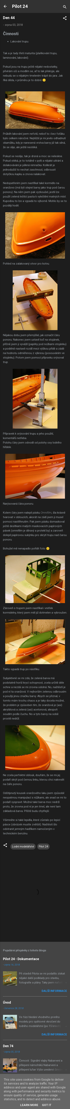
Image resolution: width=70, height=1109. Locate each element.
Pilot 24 (20, 6)
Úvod (7, 1002)
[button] (65, 19)
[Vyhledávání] (65, 7)
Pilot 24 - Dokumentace (21, 959)
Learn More (29, 1105)
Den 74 (8, 1046)
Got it (46, 1105)
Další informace (54, 991)
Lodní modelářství (23, 846)
